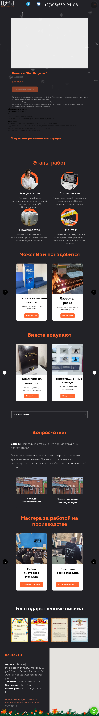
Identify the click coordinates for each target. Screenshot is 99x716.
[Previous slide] (5, 292)
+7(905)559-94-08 (61, 5)
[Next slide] (93, 292)
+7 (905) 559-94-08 (28, 682)
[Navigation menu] (94, 5)
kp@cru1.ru (24, 685)
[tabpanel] (49, 466)
